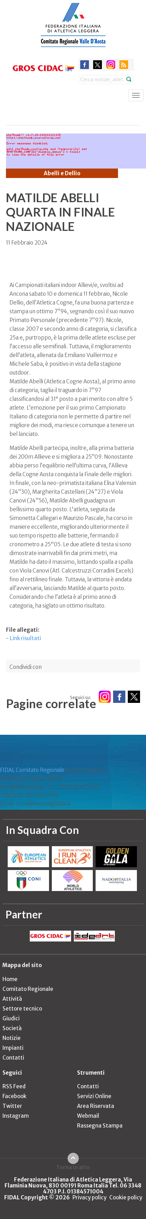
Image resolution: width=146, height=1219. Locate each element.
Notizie (11, 1038)
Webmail (88, 1115)
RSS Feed (14, 1086)
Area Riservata (95, 1106)
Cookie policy (125, 1197)
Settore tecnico (22, 1008)
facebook (84, 64)
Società (12, 1028)
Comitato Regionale (27, 989)
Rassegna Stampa (100, 1125)
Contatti (13, 1057)
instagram (110, 64)
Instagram (15, 1115)
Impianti (12, 1048)
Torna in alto (73, 1167)
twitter (97, 64)
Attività (12, 998)
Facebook (14, 1096)
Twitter (12, 1106)
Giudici (11, 1018)
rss (123, 64)
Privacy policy (89, 1197)
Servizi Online (94, 1096)
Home (10, 979)
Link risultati (25, 638)
